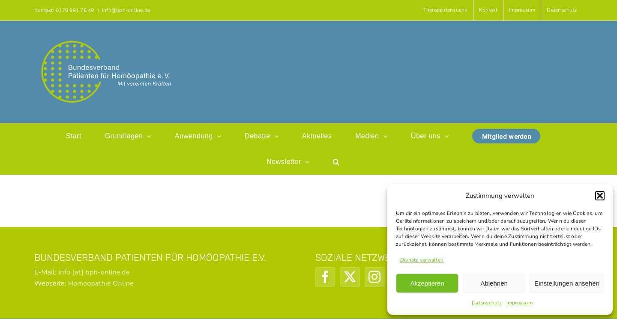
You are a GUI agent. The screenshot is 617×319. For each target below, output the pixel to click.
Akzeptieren (427, 283)
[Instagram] (374, 277)
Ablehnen (493, 283)
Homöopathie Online (101, 283)
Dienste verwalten (421, 259)
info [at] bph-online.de (93, 272)
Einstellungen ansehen (566, 283)
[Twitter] (350, 277)
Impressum (519, 302)
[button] (600, 195)
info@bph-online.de (126, 10)
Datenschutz (487, 302)
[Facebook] (325, 277)
